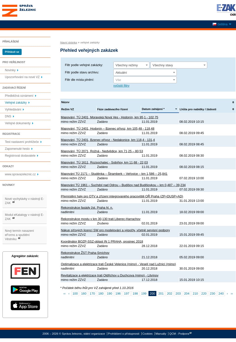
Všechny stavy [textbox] (163, 65)
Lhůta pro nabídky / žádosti (198, 109)
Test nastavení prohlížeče (22, 142)
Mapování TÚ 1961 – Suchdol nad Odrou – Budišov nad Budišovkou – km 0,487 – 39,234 (123, 185)
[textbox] (145, 80)
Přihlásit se (12, 51)
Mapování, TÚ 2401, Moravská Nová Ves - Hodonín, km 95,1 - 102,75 (109, 117)
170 (92, 293)
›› (232, 293)
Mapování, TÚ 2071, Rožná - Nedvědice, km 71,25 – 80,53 (102, 151)
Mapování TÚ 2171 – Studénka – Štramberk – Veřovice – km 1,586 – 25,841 (114, 174)
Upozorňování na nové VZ (22, 77)
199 (143, 293)
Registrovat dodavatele (20, 155)
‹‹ (64, 293)
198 (135, 293)
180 (100, 293)
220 (203, 293)
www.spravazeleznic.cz (20, 174)
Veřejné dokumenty (17, 123)
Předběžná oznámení (19, 95)
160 (83, 293)
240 (221, 293)
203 (178, 293)
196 (118, 293)
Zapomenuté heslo (17, 148)
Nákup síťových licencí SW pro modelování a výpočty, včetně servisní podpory (115, 230)
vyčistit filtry (121, 85)
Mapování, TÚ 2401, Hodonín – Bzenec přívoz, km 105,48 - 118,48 (107, 128)
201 (160, 293)
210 (195, 293)
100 (75, 293)
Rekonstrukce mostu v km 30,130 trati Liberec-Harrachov (101, 219)
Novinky (10, 70)
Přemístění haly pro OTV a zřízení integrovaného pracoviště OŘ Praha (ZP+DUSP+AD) (122, 196)
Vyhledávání (13, 109)
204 (186, 293)
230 (212, 293)
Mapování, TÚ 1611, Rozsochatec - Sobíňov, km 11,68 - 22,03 (104, 162)
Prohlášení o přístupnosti (123, 333)
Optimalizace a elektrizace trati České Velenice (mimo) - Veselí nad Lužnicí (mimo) (118, 264)
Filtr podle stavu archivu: (82, 72)
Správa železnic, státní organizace (28, 10)
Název (65, 102)
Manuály (161, 333)
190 (109, 293)
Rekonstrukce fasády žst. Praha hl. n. (87, 207)
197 (126, 293)
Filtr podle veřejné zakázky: (84, 65)
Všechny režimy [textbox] (127, 65)
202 (169, 293)
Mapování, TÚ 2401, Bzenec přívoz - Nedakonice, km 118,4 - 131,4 (108, 140)
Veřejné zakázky (16, 102)
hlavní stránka (68, 42)
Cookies (147, 333)
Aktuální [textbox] (121, 72)
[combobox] (131, 65)
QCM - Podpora (179, 333)
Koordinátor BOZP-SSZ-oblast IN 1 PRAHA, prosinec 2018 (102, 241)
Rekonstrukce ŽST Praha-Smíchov (85, 253)
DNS (8, 116)
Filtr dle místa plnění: (79, 80)
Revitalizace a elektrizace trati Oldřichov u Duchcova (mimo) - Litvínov (110, 275)
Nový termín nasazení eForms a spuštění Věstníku (19, 235)
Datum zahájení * (153, 109)
